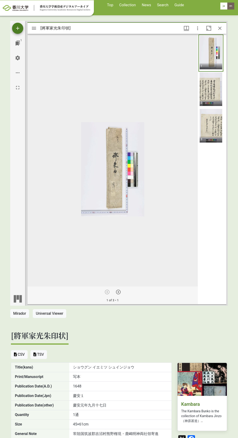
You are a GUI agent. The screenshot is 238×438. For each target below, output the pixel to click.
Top (110, 5)
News (146, 5)
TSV (38, 354)
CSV (19, 354)
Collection (127, 5)
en (230, 5)
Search (163, 5)
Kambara (190, 404)
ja (224, 5)
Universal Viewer (49, 313)
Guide (179, 5)
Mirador (19, 313)
